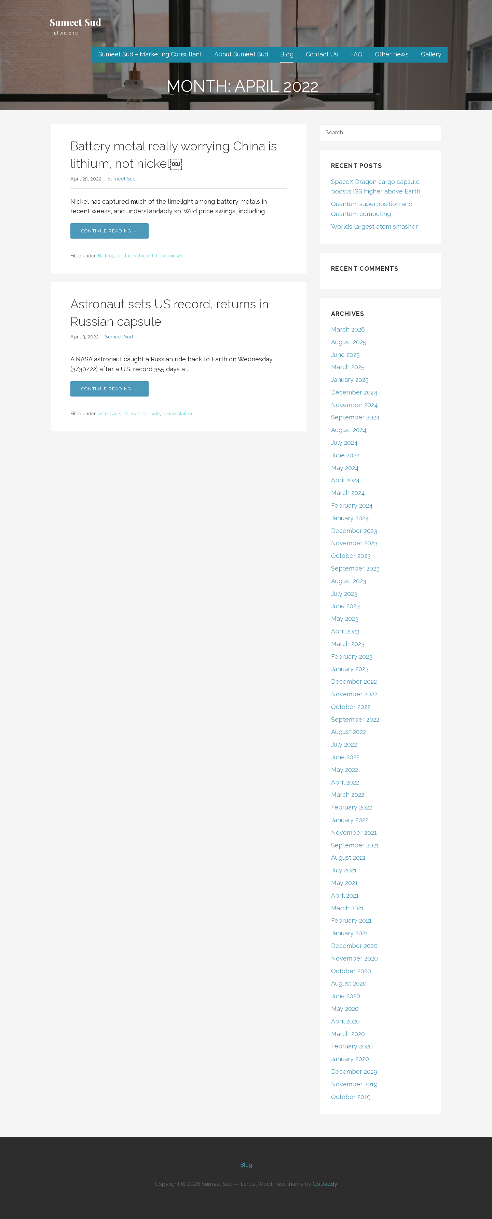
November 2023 (354, 543)
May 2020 (345, 1008)
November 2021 (354, 832)
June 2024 (345, 455)
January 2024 (350, 518)
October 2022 (350, 706)
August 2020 (349, 983)
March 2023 (348, 643)
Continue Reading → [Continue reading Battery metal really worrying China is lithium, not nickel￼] (109, 230)
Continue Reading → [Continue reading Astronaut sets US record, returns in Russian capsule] (109, 388)
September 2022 (355, 719)
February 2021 (351, 920)
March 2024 (348, 492)
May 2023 (344, 618)
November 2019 (354, 1084)
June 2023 (345, 606)
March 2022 (347, 794)
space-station (177, 413)
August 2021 (348, 857)
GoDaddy (325, 1184)
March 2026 (348, 329)
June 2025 (345, 354)
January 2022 (349, 819)
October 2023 (351, 555)
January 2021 (349, 933)
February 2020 (352, 1046)
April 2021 (345, 895)
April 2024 (345, 480)
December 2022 (354, 681)
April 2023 (345, 631)
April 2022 (345, 782)
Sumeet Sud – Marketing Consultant (150, 54)
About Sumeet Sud (241, 54)
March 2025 (348, 367)
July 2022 (344, 744)
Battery (105, 255)
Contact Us (322, 54)
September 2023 (355, 568)
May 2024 (345, 467)
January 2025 (350, 379)
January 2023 (350, 668)
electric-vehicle (132, 255)
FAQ (356, 54)
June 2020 (345, 996)
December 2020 (354, 945)
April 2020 (345, 1021)
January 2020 (350, 1058)
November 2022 (354, 694)
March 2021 (347, 908)
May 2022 (344, 769)
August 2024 (349, 429)
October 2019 (351, 1096)
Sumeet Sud (75, 22)
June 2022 (345, 757)
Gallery (431, 54)
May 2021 (344, 882)
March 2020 (348, 1033)
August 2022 (348, 731)
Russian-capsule (142, 413)
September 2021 (355, 845)
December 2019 (354, 1071)
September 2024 (355, 417)
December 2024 (354, 392)
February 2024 (352, 505)
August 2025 (348, 342)
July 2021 (344, 870)
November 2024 (354, 404)
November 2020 (354, 958)
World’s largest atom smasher (374, 226)
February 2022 (351, 807)
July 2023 (344, 593)
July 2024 (344, 442)
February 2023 (351, 656)
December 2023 (354, 530)
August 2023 (348, 581)
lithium (159, 255)
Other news (392, 54)
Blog (286, 54)
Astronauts (109, 413)
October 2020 (351, 971)
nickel (175, 255)
